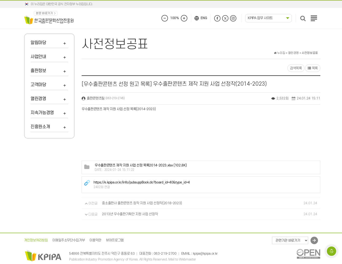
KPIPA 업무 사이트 (260, 18)
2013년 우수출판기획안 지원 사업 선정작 (130, 214)
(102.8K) (141, 165)
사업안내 (38, 56)
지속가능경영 (42, 112)
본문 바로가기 (44, 13)
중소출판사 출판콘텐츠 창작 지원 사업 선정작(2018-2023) (142, 203)
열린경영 (38, 98)
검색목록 (296, 68)
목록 (313, 68)
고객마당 (38, 84)
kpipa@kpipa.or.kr (205, 254)
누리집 (279, 53)
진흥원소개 (40, 126)
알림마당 (38, 42)
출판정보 (38, 70)
